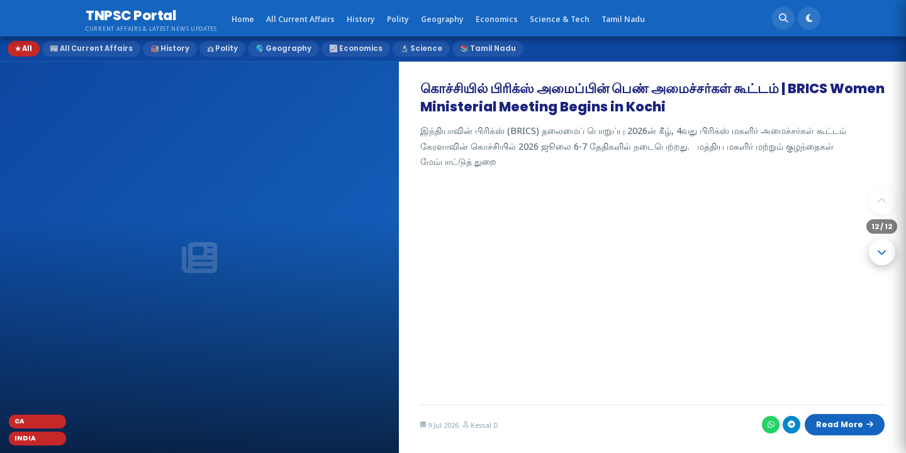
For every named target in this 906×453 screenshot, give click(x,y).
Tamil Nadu (623, 19)
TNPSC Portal (131, 15)
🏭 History (169, 48)
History (361, 19)
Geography (442, 19)
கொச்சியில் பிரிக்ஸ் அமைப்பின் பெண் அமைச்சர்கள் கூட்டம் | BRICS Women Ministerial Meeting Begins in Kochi (652, 97)
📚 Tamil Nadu (488, 48)
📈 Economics (356, 48)
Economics (497, 19)
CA (19, 421)
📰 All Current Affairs (91, 48)
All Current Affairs (300, 19)
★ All (23, 48)
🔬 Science (421, 48)
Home (243, 19)
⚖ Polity (222, 48)
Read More (841, 423)
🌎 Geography (283, 48)
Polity (398, 19)
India (25, 438)
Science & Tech (560, 19)
